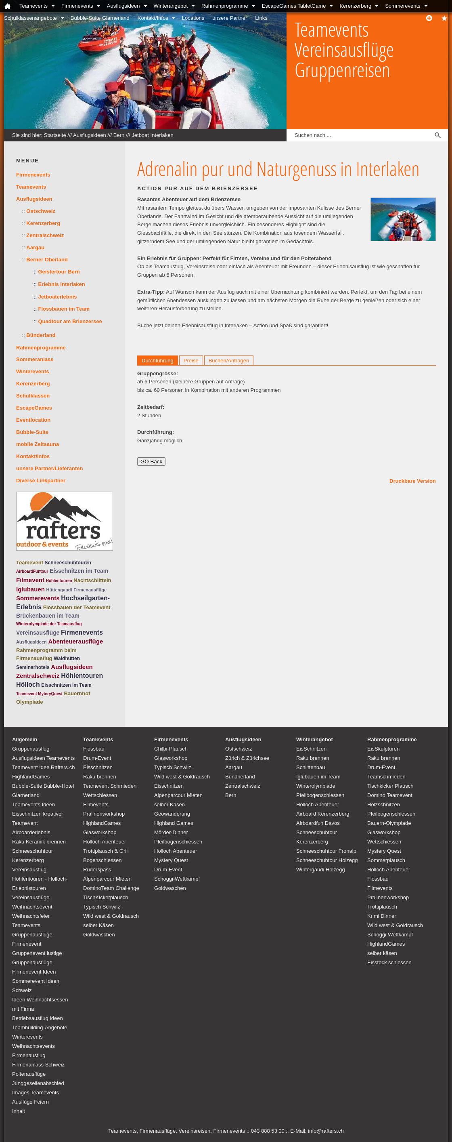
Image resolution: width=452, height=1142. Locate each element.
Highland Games (173, 823)
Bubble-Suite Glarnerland (100, 18)
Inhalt (18, 1111)
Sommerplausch (386, 860)
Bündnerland (240, 777)
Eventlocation (33, 420)
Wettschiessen (100, 795)
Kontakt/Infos (153, 18)
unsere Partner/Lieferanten (49, 468)
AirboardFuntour (32, 571)
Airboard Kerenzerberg (322, 814)
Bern (118, 135)
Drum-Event (97, 758)
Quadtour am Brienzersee (70, 321)
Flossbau (94, 749)
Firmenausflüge (90, 589)
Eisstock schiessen (389, 962)
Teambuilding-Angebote (39, 1027)
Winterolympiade (315, 786)
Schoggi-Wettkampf (177, 879)
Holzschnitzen (383, 804)
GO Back (151, 461)
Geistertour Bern (59, 272)
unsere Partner (229, 18)
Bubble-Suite (32, 432)
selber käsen (382, 953)
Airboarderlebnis (31, 832)
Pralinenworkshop (104, 814)
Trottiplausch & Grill (106, 851)
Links (261, 18)
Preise (191, 361)
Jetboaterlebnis (57, 297)
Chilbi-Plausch (171, 749)
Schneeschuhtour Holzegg (327, 860)
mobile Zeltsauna (37, 444)
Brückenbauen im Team (48, 615)
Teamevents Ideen (33, 804)
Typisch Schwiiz (101, 907)
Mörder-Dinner (171, 832)
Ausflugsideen (123, 6)
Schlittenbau (310, 767)
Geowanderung (172, 814)
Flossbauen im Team (64, 309)
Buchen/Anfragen (229, 361)
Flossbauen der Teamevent (77, 607)
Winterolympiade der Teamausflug (49, 624)
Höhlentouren (59, 580)
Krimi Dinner (381, 916)
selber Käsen (98, 925)
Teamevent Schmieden (109, 786)
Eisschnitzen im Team (79, 571)
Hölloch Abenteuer (104, 842)
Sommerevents (402, 6)
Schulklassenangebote (30, 18)
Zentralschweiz (45, 235)
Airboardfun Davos (318, 823)
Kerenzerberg (355, 6)
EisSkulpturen (383, 749)
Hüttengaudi (59, 589)
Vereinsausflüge (37, 632)
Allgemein (24, 739)
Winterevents (32, 371)
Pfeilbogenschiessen (178, 842)
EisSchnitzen (311, 749)
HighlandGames (31, 777)
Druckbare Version (412, 481)
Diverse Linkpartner (40, 480)
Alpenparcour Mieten (107, 879)
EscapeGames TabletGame (294, 6)
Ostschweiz (40, 211)
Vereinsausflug (29, 869)
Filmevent (30, 579)
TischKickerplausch (105, 897)
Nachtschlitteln (92, 580)
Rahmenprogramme (224, 6)
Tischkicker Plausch (390, 786)
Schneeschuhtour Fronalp (326, 851)
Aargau (35, 247)
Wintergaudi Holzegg (320, 869)
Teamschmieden (386, 777)
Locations (193, 18)
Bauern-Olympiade (389, 823)
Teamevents (33, 6)
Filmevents (96, 804)
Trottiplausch (382, 907)
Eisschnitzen (98, 767)
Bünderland (40, 335)
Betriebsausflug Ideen (37, 1018)
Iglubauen (30, 589)
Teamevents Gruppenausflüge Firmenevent (32, 934)
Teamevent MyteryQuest (39, 694)
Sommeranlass (35, 359)
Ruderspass (97, 869)
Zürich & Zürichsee (247, 758)
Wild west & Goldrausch (111, 916)
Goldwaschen (99, 935)
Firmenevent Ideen (34, 972)
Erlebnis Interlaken (61, 284)
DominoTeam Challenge (111, 888)
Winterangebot (171, 6)
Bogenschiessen (102, 860)
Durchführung (158, 361)
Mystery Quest (171, 860)
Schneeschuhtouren (68, 563)
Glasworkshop (99, 832)
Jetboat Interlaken (152, 135)
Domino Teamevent (389, 795)
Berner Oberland (47, 260)
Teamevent (29, 562)
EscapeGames (34, 408)
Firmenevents (77, 6)
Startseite (55, 135)
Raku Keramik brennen (39, 842)
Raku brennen (99, 777)
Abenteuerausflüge (75, 641)
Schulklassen (33, 396)
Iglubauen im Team (318, 777)
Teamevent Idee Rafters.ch (43, 767)
